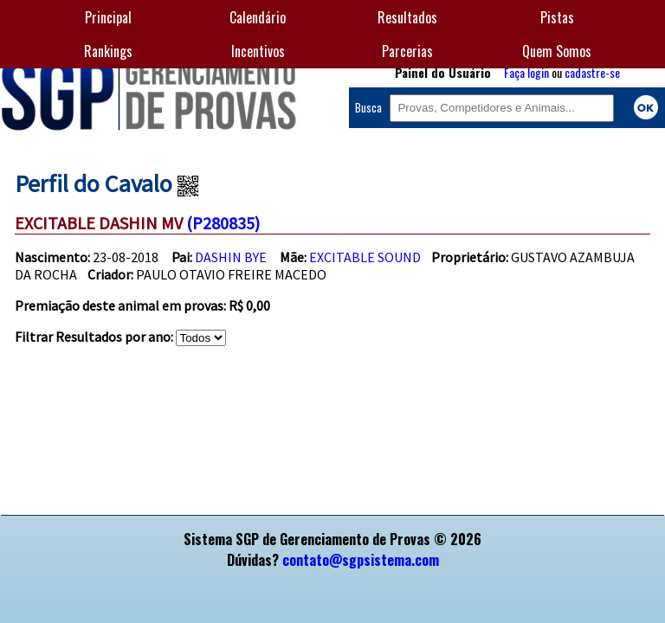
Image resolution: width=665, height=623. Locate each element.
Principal (108, 17)
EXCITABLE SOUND (365, 257)
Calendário (257, 17)
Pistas (557, 17)
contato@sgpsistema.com (360, 559)
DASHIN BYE (231, 257)
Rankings (108, 51)
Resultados (407, 17)
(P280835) (223, 223)
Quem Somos (556, 51)
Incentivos (258, 51)
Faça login (526, 72)
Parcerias (407, 51)
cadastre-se (592, 72)
